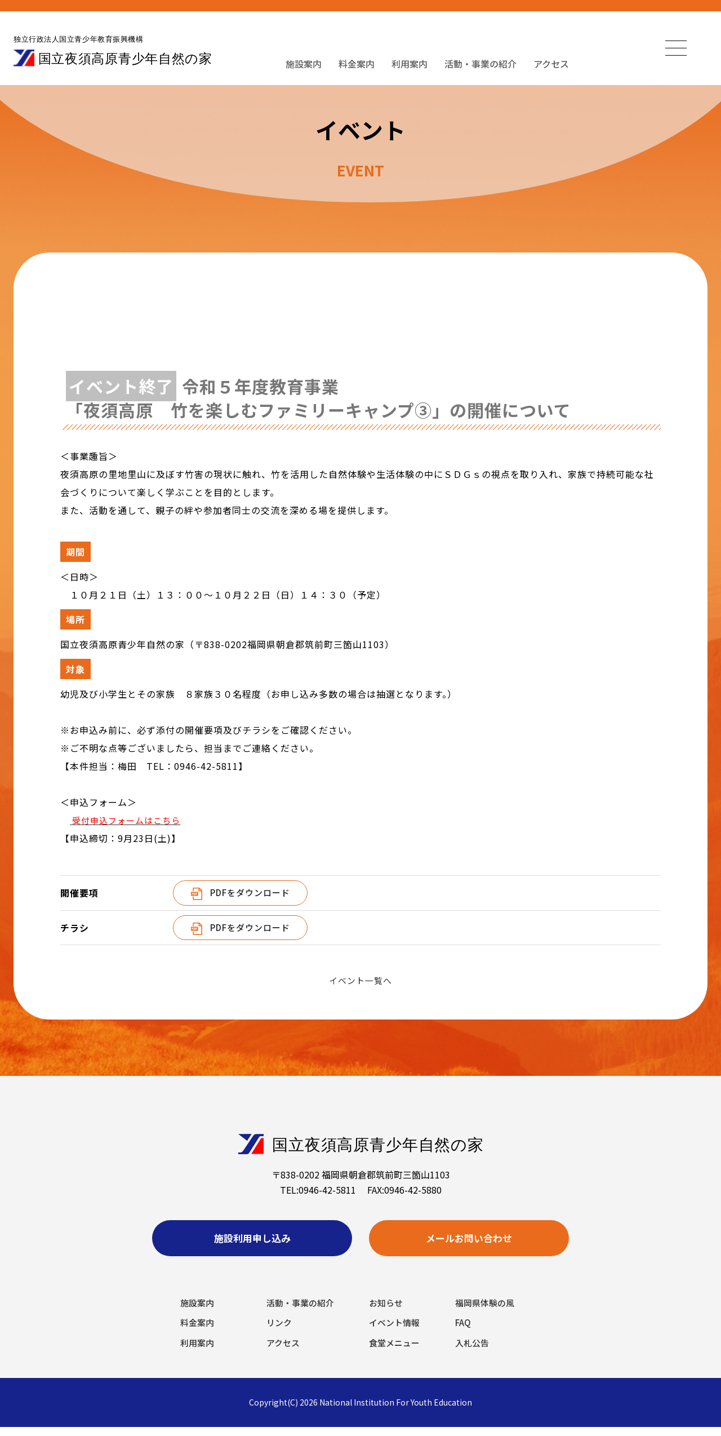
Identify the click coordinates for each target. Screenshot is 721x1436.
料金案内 (357, 63)
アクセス (551, 63)
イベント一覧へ (360, 980)
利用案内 (409, 63)
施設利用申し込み (252, 1241)
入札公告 (473, 1351)
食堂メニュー (396, 1351)
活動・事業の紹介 (480, 63)
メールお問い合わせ (469, 1241)
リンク (279, 1329)
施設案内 (304, 63)
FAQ (464, 1329)
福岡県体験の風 (486, 1308)
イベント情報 (396, 1329)
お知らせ (387, 1308)
